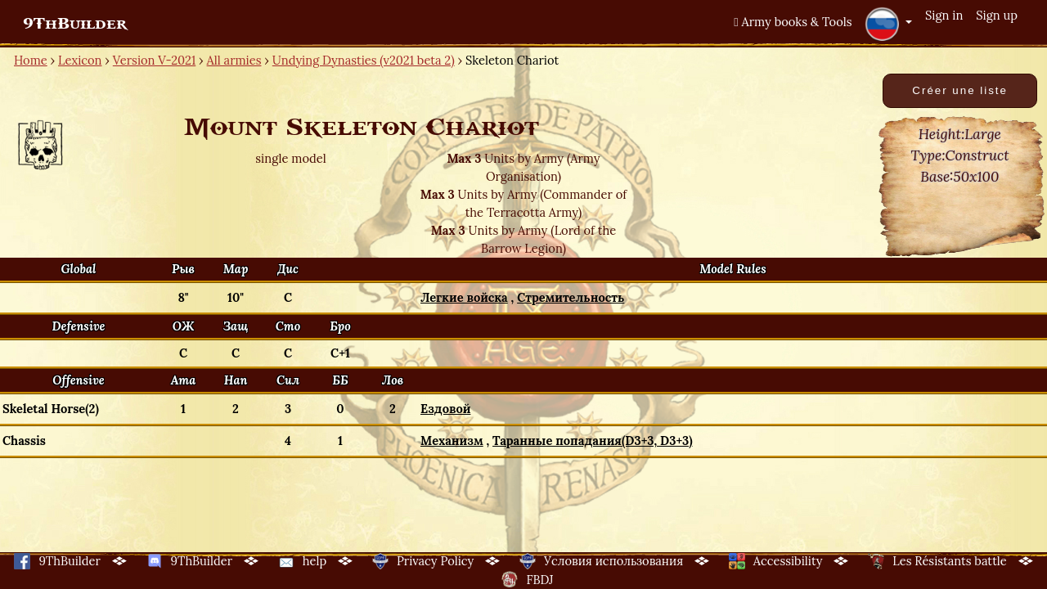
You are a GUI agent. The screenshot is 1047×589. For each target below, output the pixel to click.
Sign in (944, 15)
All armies (234, 60)
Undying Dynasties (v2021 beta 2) (363, 60)
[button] (888, 23)
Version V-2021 (154, 60)
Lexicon (79, 60)
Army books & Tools (793, 21)
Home (30, 60)
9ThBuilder (75, 24)
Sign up (997, 15)
